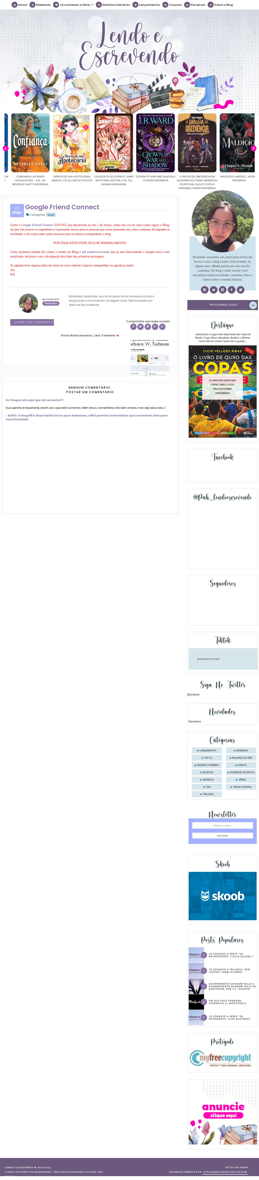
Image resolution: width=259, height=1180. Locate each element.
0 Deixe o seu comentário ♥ (34, 322)
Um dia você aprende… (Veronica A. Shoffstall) (228, 1002)
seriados (208, 780)
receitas (208, 772)
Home (19, 5)
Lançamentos (146, 5)
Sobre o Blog (220, 5)
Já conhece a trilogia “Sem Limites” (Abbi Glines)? (229, 970)
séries (242, 780)
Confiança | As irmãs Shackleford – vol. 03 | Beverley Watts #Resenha (50, 180)
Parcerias (195, 5)
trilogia (208, 794)
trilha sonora (242, 787)
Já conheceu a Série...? (73, 5)
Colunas (172, 5)
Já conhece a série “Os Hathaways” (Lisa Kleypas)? (229, 1017)
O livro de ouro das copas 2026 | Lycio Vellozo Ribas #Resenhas (222, 387)
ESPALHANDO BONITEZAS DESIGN (225, 1172)
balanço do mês (242, 758)
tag (208, 787)
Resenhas (40, 5)
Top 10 (208, 758)
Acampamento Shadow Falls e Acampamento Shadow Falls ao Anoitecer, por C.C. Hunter (232, 986)
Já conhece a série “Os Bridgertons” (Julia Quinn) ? (231, 955)
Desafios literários (113, 5)
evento (242, 765)
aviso (51, 215)
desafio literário (208, 765)
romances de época (242, 772)
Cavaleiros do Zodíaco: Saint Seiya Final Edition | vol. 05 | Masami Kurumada (134, 180)
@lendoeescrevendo (208, 658)
